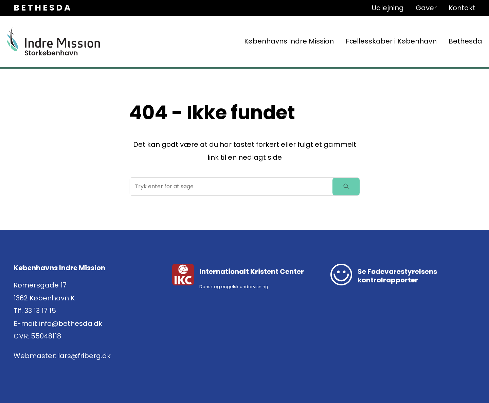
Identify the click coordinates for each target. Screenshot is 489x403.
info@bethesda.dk (70, 323)
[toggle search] (346, 186)
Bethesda (465, 41)
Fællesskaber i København (391, 41)
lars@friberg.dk (84, 356)
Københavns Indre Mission (289, 41)
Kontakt (462, 8)
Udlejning (388, 8)
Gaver (426, 8)
